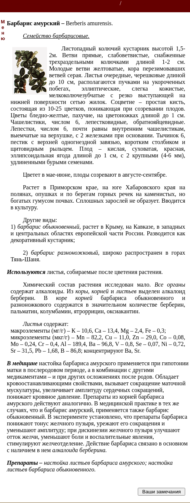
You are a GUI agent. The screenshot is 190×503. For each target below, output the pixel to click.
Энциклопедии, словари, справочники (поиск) (60, 3)
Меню (3, 30)
